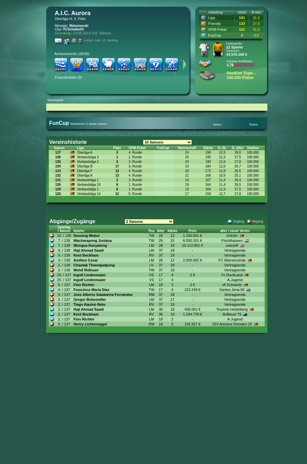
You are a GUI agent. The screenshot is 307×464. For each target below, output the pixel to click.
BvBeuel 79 (232, 314)
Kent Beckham (85, 255)
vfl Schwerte (232, 285)
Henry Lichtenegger (90, 324)
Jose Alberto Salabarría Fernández (103, 295)
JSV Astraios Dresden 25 (232, 324)
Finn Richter (83, 285)
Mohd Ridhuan (85, 270)
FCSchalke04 (73, 29)
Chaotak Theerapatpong (94, 265)
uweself (232, 245)
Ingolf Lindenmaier (89, 275)
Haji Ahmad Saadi (88, 250)
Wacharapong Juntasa (92, 240)
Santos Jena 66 (232, 290)
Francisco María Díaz (91, 290)
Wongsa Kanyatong (90, 245)
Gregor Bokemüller (89, 299)
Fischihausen (232, 240)
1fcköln (232, 236)
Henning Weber (86, 236)
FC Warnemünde (231, 260)
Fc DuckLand (232, 275)
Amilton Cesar (85, 260)
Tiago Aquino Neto (89, 304)
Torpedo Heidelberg (232, 309)
